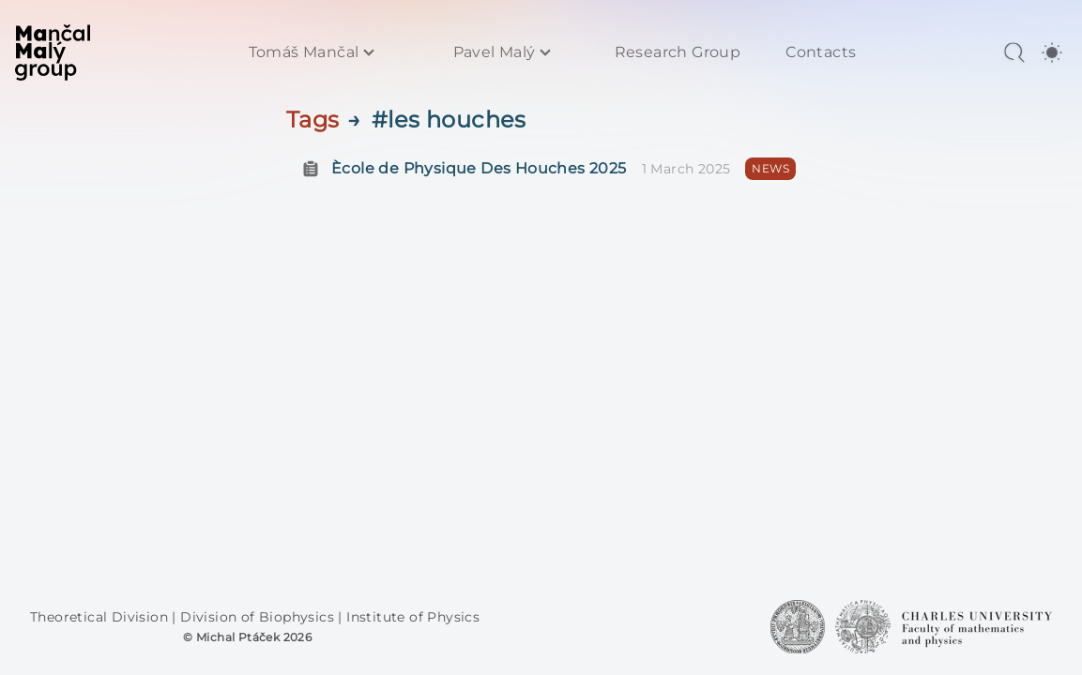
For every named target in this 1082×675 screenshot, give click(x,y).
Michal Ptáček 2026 (254, 637)
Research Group (678, 52)
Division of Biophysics (259, 616)
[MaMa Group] (52, 53)
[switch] (1052, 53)
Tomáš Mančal (304, 52)
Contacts (820, 52)
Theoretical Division (101, 616)
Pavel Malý (494, 52)
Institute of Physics (413, 616)
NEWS (770, 168)
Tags (313, 119)
